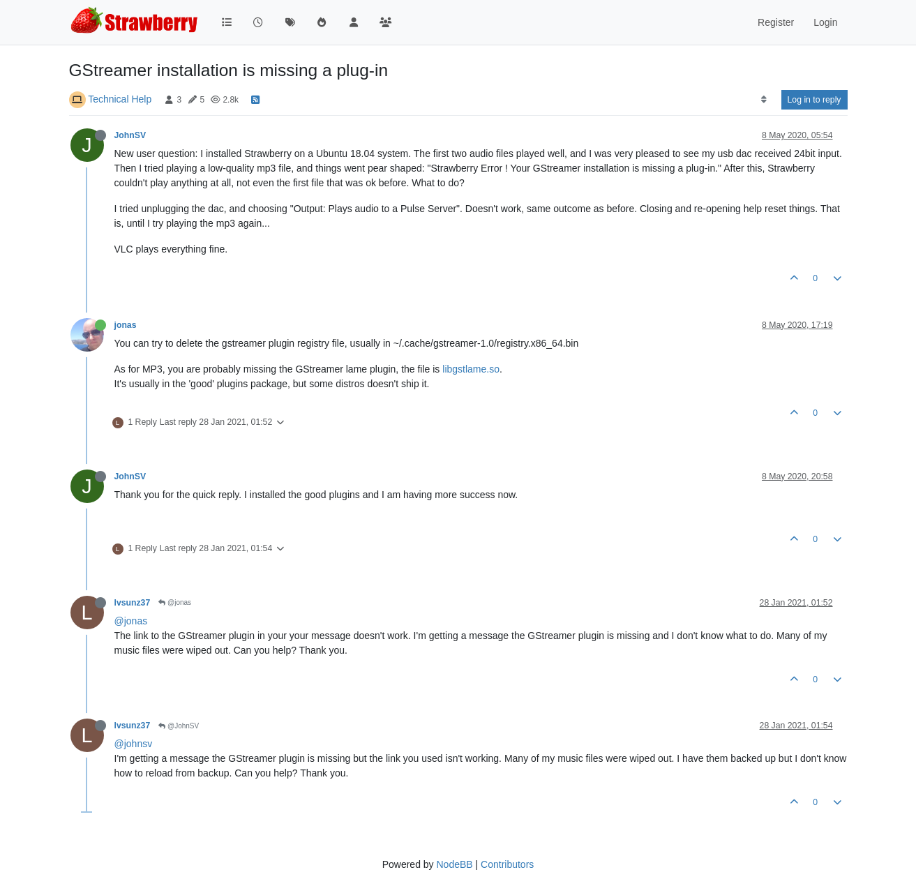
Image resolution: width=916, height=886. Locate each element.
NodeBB (454, 864)
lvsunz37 (132, 603)
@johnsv (133, 743)
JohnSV (130, 135)
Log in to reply (814, 100)
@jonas (174, 602)
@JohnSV (178, 726)
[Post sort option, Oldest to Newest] (763, 100)
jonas (125, 325)
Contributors (507, 864)
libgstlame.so (471, 369)
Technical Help (119, 99)
